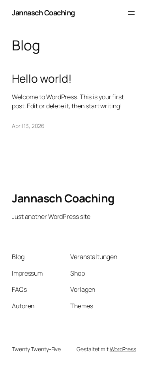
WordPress (123, 349)
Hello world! (42, 78)
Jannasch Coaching (43, 12)
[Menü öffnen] (131, 13)
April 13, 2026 (28, 126)
